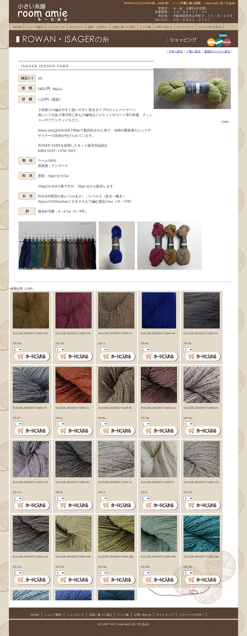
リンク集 (145, 27)
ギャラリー (76, 27)
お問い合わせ (163, 27)
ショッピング (56, 27)
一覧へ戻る (193, 51)
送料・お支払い (98, 27)
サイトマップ (185, 27)
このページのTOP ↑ (191, 614)
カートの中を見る (209, 27)
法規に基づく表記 (123, 27)
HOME (17, 27)
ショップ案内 (34, 27)
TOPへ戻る (176, 51)
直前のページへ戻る (217, 51)
